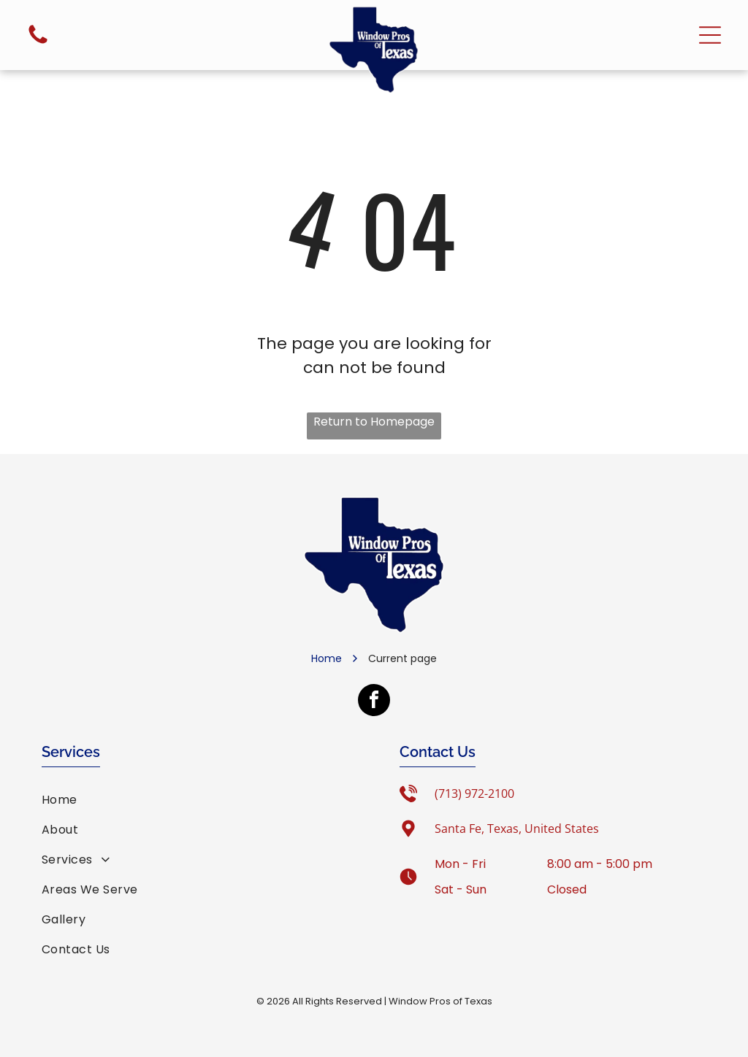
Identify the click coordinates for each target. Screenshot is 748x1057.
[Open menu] (710, 35)
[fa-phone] (38, 42)
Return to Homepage (374, 421)
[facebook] (374, 702)
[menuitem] (195, 800)
